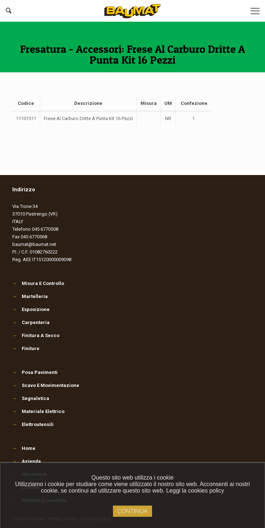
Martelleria (30, 296)
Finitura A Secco (35, 335)
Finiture (25, 348)
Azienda (31, 461)
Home (28, 448)
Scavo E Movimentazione (45, 385)
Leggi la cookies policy (195, 490)
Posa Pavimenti (35, 372)
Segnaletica (30, 398)
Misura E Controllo (38, 283)
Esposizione (31, 309)
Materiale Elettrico (38, 411)
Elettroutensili (33, 424)
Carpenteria (31, 322)
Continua (132, 511)
